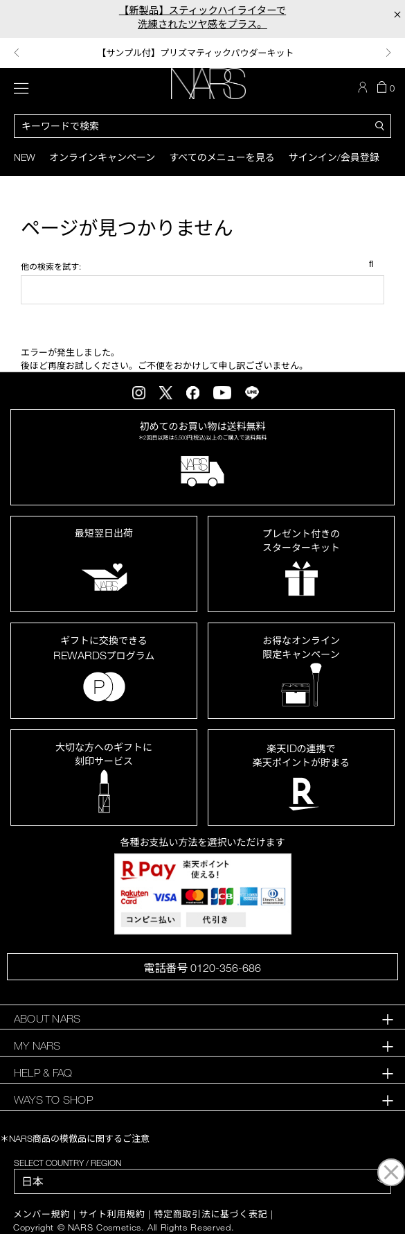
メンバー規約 (41, 1214)
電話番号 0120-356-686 (202, 968)
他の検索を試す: (51, 266)
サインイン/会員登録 (334, 157)
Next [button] (388, 52)
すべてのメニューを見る (221, 157)
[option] (202, 53)
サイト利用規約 (112, 1214)
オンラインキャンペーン (102, 157)
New (24, 157)
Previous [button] (16, 52)
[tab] (202, 1018)
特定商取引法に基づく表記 (210, 1214)
